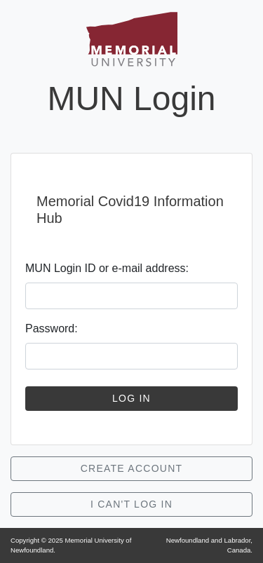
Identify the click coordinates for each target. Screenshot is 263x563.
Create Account (132, 468)
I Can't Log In (131, 504)
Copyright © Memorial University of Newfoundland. (71, 545)
